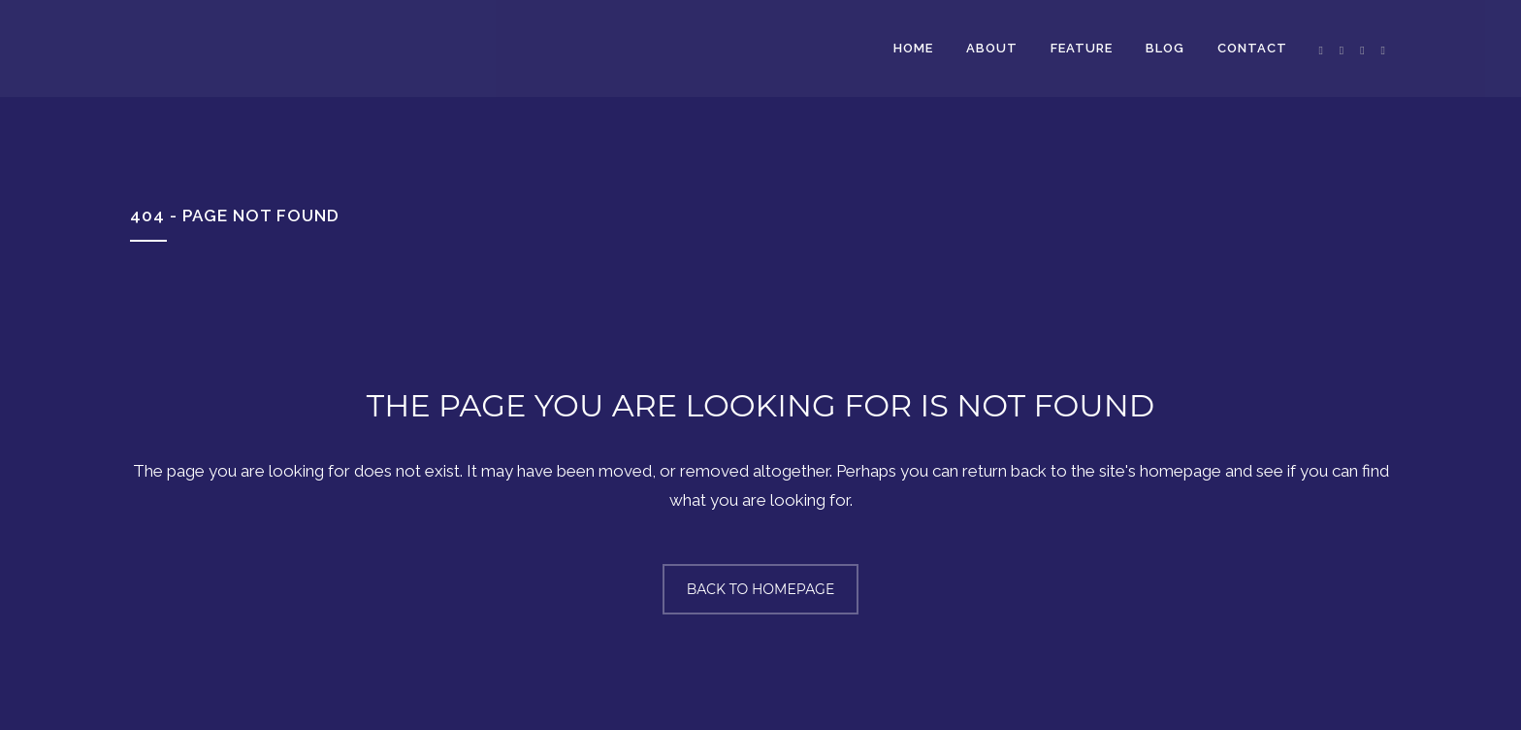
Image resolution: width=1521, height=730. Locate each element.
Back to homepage (761, 589)
